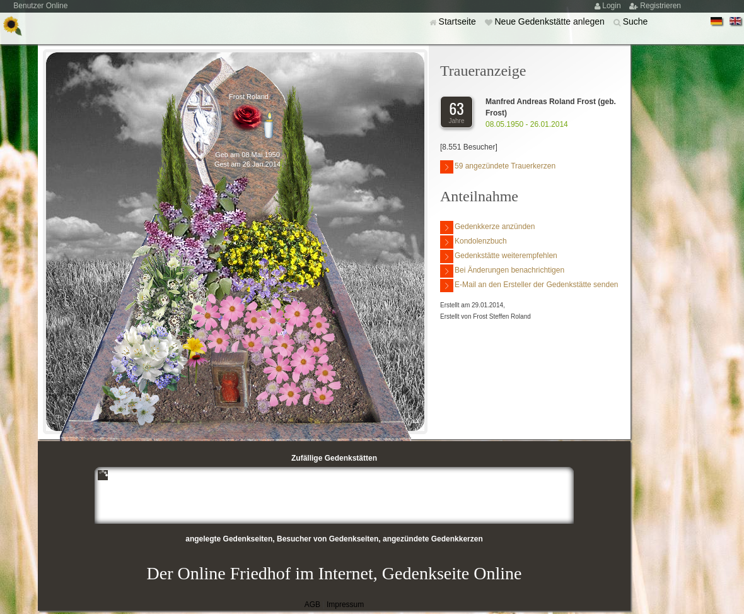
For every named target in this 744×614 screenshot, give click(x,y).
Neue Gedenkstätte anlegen (550, 21)
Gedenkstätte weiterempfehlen (498, 256)
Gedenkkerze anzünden (487, 227)
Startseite (459, 21)
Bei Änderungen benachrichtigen (502, 271)
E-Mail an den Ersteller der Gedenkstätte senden (529, 285)
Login (612, 5)
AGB (312, 604)
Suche (635, 21)
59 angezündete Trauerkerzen (497, 167)
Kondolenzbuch (473, 242)
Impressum (345, 604)
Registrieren (660, 5)
